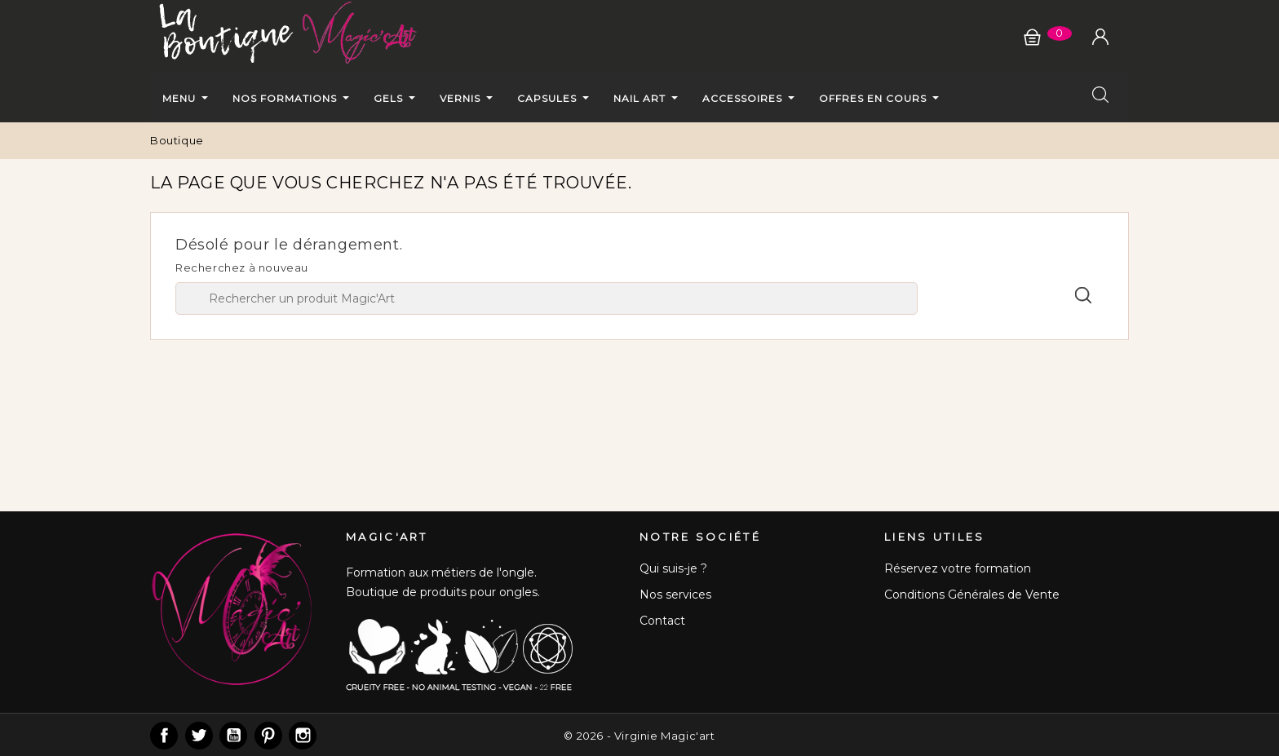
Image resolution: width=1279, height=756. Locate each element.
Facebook (164, 735)
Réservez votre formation (957, 568)
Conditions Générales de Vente (972, 594)
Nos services (675, 594)
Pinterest (268, 735)
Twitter (199, 735)
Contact (662, 620)
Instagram (302, 735)
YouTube (233, 735)
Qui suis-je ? (673, 568)
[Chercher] (546, 298)
